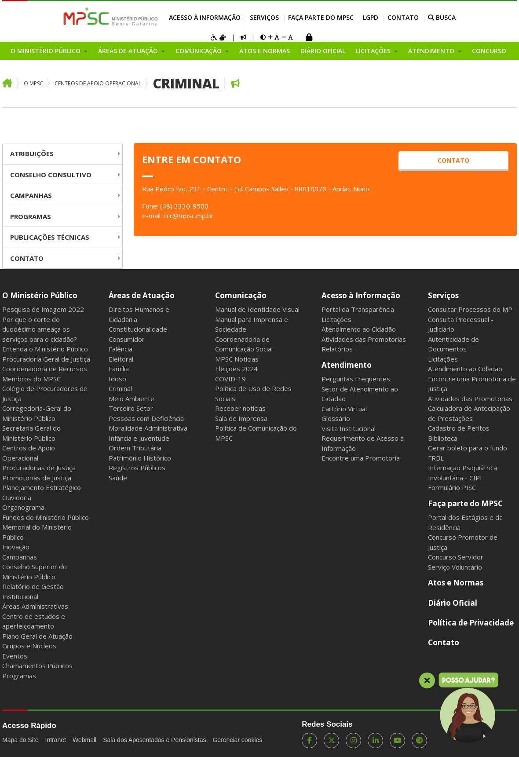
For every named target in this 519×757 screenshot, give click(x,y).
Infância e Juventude (139, 438)
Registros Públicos (137, 467)
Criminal (186, 83)
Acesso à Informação (205, 17)
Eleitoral (121, 359)
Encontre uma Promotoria (361, 457)
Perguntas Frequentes (356, 378)
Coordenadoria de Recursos (44, 368)
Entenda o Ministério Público (45, 348)
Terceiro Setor (131, 408)
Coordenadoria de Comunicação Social (244, 344)
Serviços (264, 17)
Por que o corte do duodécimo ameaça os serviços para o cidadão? (39, 329)
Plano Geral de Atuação (37, 636)
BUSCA (442, 17)
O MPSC (33, 83)
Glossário (336, 418)
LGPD (370, 17)
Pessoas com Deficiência (146, 418)
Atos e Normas (264, 51)
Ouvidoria (16, 497)
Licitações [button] (374, 51)
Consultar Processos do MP (470, 309)
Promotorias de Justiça (36, 477)
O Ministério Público (39, 295)
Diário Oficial (322, 51)
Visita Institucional (349, 428)
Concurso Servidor (455, 556)
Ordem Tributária (135, 447)
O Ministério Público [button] (46, 51)
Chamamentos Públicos (37, 665)
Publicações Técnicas (49, 237)
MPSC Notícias (237, 359)
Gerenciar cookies (237, 739)
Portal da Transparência (358, 309)
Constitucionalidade (138, 329)
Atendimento (347, 365)
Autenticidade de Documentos (453, 344)
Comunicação (241, 295)
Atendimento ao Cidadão (359, 329)
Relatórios (337, 348)
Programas (30, 216)
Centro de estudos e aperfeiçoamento (33, 621)
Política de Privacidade (471, 623)
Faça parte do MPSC (321, 17)
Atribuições (32, 153)
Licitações (336, 319)
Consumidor (127, 339)
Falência (120, 348)
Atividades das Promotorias (364, 339)
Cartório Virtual (344, 408)
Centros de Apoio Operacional (98, 83)
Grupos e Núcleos (29, 645)
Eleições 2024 (236, 368)
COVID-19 (230, 378)
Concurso (489, 51)
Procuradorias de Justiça (39, 467)
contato (453, 160)
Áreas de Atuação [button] (129, 51)
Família (119, 368)
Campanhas (31, 195)
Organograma (23, 507)
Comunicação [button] (199, 51)
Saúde (118, 477)
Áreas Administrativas (35, 606)
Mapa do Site (20, 739)
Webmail (84, 739)
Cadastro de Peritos (459, 428)
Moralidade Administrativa (148, 428)
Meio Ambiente (131, 398)
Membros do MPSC (31, 378)
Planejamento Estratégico (41, 487)
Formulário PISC (452, 487)
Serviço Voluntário (455, 567)
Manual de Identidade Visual (257, 309)
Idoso (117, 378)
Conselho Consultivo (50, 174)
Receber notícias (240, 408)
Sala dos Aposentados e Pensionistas (154, 739)
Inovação (15, 546)
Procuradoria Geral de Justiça (46, 359)
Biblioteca (442, 438)
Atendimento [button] (432, 51)
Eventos (14, 655)
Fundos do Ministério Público (45, 517)
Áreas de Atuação (142, 295)
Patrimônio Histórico (140, 457)
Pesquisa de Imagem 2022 (43, 309)
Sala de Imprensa (241, 418)
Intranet (55, 739)
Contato (403, 17)
